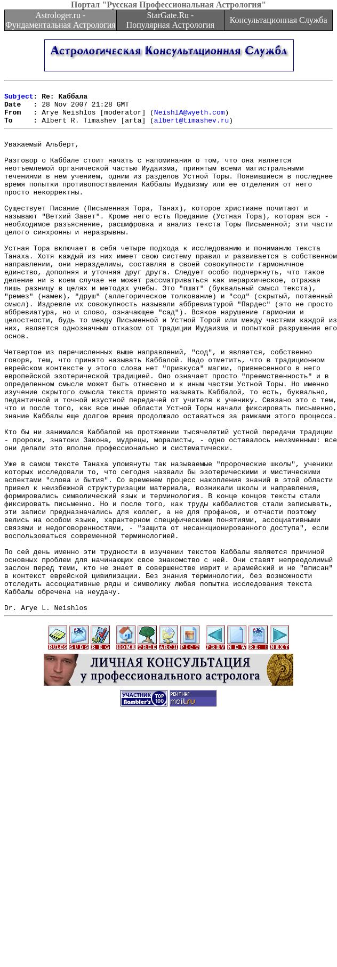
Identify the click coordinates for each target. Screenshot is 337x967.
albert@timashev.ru (191, 128)
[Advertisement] (168, 892)
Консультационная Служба (278, 20)
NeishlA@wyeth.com (189, 118)
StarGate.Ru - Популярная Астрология (170, 20)
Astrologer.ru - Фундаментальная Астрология (60, 20)
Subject (19, 99)
